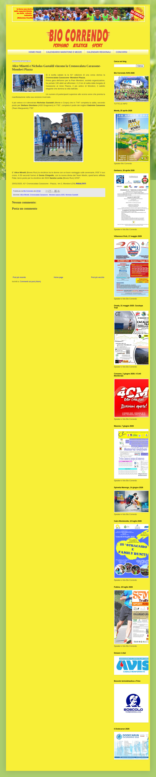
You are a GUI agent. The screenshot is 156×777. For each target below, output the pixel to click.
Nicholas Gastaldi (72, 195)
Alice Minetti (24, 195)
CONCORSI (121, 52)
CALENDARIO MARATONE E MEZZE (64, 52)
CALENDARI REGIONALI (99, 52)
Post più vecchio (97, 277)
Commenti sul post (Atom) (30, 281)
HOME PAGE (35, 52)
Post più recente (19, 277)
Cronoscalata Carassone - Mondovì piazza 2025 (47, 195)
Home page (58, 277)
